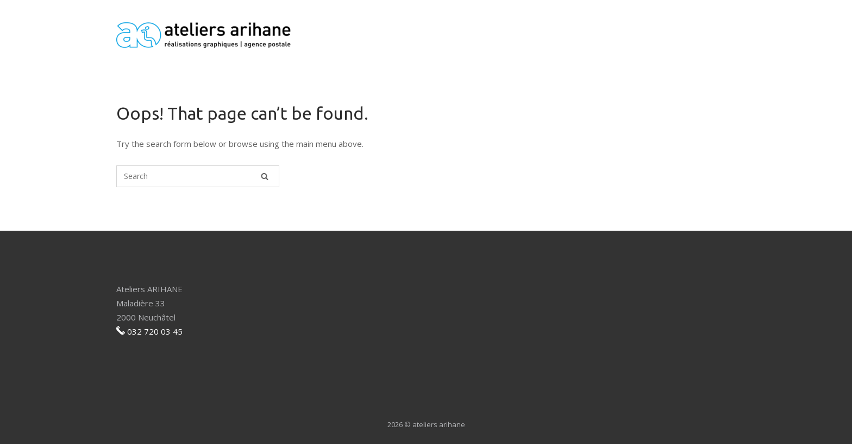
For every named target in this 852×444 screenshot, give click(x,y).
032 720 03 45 (155, 331)
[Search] (264, 176)
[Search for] (197, 176)
